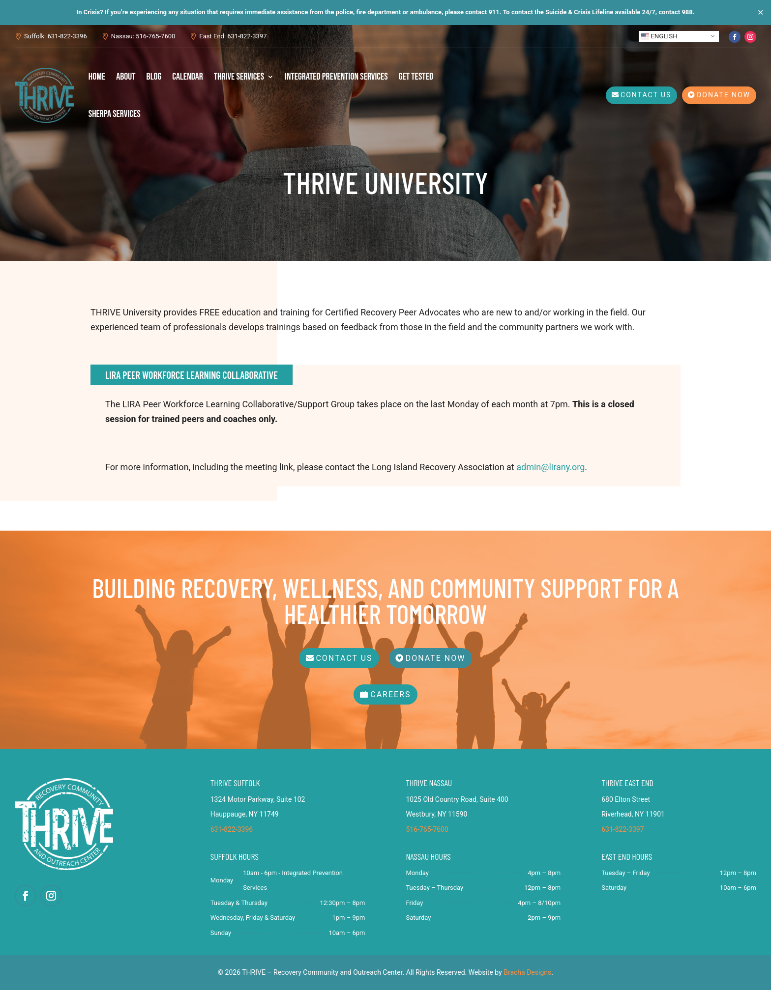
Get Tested (416, 77)
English (659, 36)
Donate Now (723, 95)
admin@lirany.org (550, 467)
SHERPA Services (115, 114)
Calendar (187, 77)
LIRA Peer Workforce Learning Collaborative (191, 375)
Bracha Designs (527, 972)
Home (97, 77)
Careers (390, 694)
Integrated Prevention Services (336, 77)
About (125, 77)
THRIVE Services (239, 77)
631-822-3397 (622, 829)
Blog (154, 77)
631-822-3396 (231, 829)
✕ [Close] (760, 12)
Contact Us (646, 95)
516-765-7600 (427, 829)
